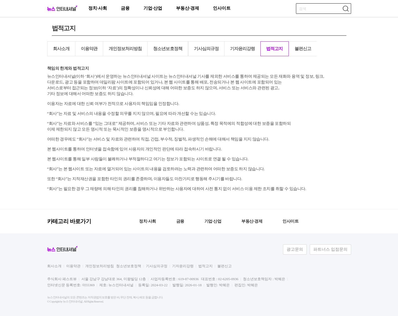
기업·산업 (152, 8)
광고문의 (295, 249)
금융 (125, 8)
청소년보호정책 (167, 48)
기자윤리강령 (242, 48)
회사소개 (61, 48)
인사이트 (222, 8)
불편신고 (303, 48)
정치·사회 (97, 8)
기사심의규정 (206, 48)
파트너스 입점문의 (330, 249)
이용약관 (89, 48)
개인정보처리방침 (125, 48)
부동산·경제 (187, 8)
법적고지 (274, 48)
